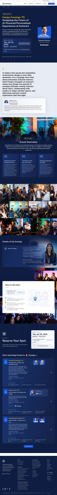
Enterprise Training (50, 474)
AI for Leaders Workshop (21, 472)
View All (34, 468)
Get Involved (49, 464)
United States (6, 473)
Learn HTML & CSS (35, 475)
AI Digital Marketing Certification (23, 489)
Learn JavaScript (34, 474)
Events (25, 3)
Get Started (51, 3)
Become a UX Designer (36, 461)
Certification (49, 478)
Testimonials (49, 479)
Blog (48, 469)
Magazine (48, 465)
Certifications (39, 3)
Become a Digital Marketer (36, 465)
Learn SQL (34, 476)
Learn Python (34, 472)
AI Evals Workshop (21, 474)
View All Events (28, 446)
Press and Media (49, 468)
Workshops (31, 3)
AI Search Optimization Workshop (23, 475)
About (45, 3)
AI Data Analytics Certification (22, 486)
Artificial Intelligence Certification (23, 483)
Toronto (3, 6)
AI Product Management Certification (23, 485)
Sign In (53, 0)
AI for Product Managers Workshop (23, 468)
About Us (48, 461)
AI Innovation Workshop (21, 479)
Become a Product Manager (36, 464)
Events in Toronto (20, 464)
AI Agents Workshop (21, 476)
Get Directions (20, 292)
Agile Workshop (20, 478)
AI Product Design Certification (22, 487)
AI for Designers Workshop (22, 471)
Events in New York (20, 461)
